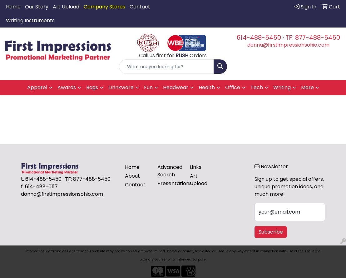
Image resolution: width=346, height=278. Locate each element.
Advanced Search (169, 171)
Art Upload (66, 6)
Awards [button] (66, 87)
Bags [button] (92, 87)
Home (13, 6)
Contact (140, 6)
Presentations (169, 183)
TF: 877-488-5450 (312, 37)
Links (195, 167)
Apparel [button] (37, 87)
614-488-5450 (259, 37)
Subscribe (271, 231)
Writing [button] (282, 87)
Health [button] (207, 87)
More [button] (307, 87)
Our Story (36, 6)
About (132, 175)
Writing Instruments (30, 20)
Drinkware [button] (121, 87)
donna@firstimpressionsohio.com (288, 44)
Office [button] (232, 87)
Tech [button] (256, 87)
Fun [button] (148, 87)
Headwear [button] (175, 87)
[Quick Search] (166, 66)
